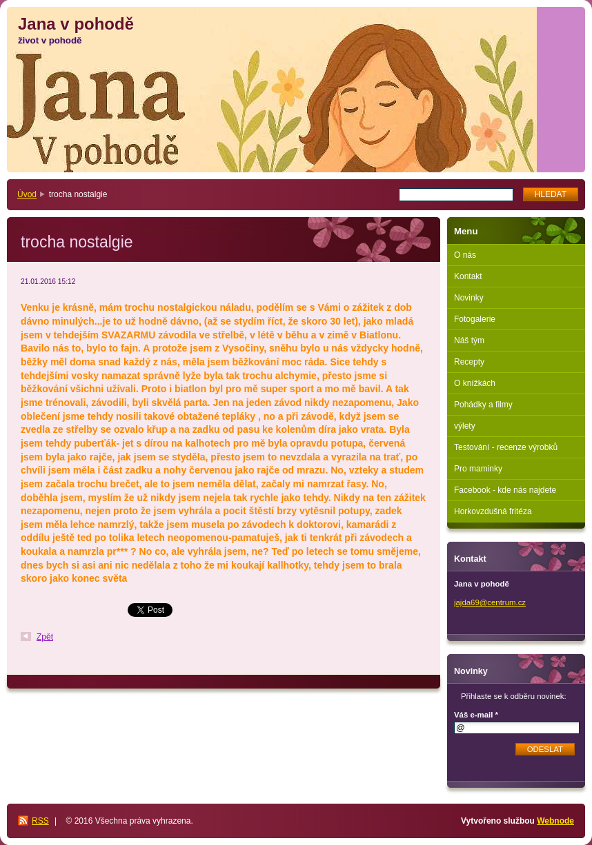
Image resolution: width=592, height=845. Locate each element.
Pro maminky (478, 469)
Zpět (45, 637)
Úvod (27, 194)
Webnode (555, 821)
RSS (40, 821)
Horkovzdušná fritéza (493, 511)
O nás (465, 255)
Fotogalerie (474, 319)
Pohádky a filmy (483, 404)
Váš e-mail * (476, 715)
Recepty (469, 362)
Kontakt (468, 276)
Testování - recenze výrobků (506, 447)
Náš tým (469, 340)
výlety (464, 426)
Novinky (469, 298)
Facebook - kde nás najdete (505, 490)
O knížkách (474, 383)
